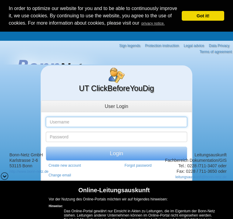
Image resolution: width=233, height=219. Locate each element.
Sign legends (129, 45)
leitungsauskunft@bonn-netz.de (201, 176)
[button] (4, 175)
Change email (60, 174)
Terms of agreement (215, 51)
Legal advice (194, 45)
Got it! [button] (203, 15)
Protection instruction (162, 45)
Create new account (65, 165)
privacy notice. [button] (153, 23)
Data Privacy (219, 45)
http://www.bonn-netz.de (29, 171)
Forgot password (137, 165)
